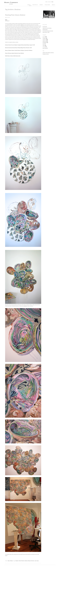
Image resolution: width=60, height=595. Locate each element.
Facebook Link (48, 1)
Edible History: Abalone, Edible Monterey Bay (12, 55)
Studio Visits (44, 48)
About (29, 4)
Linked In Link (50, 1)
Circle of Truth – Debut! (46, 32)
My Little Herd (45, 26)
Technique (11, 560)
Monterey (26, 560)
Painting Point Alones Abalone (15, 15)
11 (49, 20)
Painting (29, 560)
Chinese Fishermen (21, 560)
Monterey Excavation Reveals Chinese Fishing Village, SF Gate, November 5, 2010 (18, 47)
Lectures (44, 46)
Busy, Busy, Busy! (45, 29)
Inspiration (44, 39)
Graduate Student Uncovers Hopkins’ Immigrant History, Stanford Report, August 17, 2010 (20, 44)
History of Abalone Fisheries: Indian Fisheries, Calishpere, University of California (18, 50)
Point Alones (32, 560)
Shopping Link (52, 1)
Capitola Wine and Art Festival (47, 28)
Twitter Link (46, 1)
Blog (30, 5)
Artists (44, 45)
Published (47, 4)
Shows (41, 4)
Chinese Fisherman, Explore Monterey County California (14, 53)
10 (48, 20)
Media (53, 4)
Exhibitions (44, 41)
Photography (44, 42)
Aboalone (16, 560)
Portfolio (35, 4)
